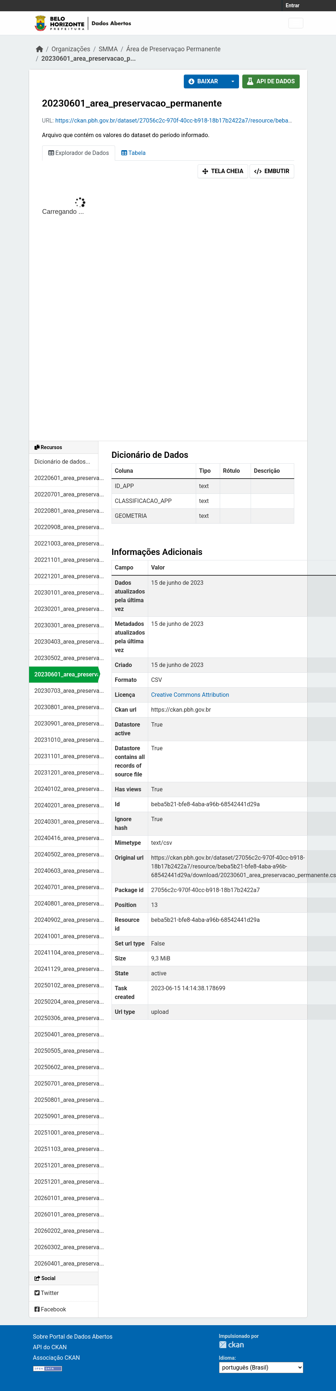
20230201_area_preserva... (66, 608)
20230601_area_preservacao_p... (88, 58)
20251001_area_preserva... (66, 1132)
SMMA (108, 49)
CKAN (231, 1344)
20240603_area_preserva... (66, 870)
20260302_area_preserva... (66, 1247)
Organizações (71, 49)
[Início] (39, 49)
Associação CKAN (56, 1357)
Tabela (133, 152)
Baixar (203, 81)
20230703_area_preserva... (66, 690)
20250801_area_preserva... (66, 1099)
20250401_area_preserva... (66, 1034)
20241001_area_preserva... (66, 936)
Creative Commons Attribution (190, 694)
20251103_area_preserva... (66, 1149)
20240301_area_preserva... (66, 821)
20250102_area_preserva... (66, 985)
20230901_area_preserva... (66, 723)
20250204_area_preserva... (66, 1001)
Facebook (50, 1309)
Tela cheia (222, 171)
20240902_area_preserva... (66, 919)
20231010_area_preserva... (66, 739)
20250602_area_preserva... (66, 1067)
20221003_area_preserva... (66, 543)
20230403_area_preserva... (66, 641)
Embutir (272, 171)
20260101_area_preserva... (66, 1198)
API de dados (271, 81)
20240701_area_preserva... (66, 887)
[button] (230, 81)
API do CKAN (50, 1347)
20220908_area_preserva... (66, 527)
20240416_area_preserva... (66, 838)
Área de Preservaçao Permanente (173, 49)
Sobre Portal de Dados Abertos (73, 1336)
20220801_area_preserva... (66, 510)
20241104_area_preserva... (66, 952)
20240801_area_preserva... (66, 903)
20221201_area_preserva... (66, 576)
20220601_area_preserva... (66, 478)
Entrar (293, 5)
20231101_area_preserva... (66, 756)
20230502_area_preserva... (66, 658)
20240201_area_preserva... (66, 805)
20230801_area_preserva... (66, 707)
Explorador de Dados (78, 152)
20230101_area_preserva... (66, 592)
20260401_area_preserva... (66, 1263)
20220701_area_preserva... (66, 494)
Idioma (227, 1358)
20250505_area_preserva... (66, 1050)
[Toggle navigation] (295, 23)
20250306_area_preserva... (66, 1018)
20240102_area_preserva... (66, 789)
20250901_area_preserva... (66, 1116)
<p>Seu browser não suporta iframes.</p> (168, 311)
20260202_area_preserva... (66, 1230)
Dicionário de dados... (62, 461)
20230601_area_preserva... (66, 674)
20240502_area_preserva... (66, 854)
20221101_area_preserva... (66, 559)
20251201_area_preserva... (66, 1165)
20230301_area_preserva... (66, 625)
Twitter (47, 1293)
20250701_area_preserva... (66, 1083)
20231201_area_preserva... (66, 772)
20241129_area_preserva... (66, 969)
